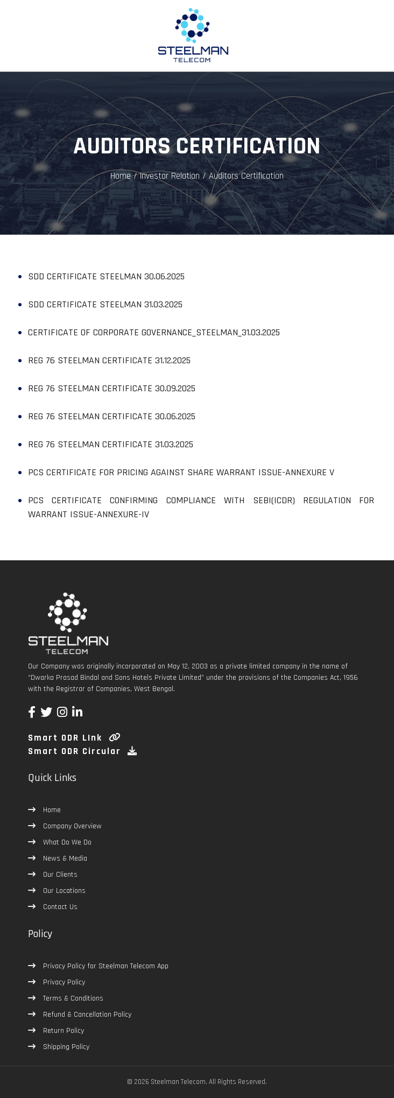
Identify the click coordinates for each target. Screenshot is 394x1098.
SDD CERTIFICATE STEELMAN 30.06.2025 (106, 276)
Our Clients (59, 874)
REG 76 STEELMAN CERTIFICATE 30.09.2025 (111, 388)
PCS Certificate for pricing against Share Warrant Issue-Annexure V (181, 472)
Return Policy (62, 1031)
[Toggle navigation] (24, 43)
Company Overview (71, 826)
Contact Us (59, 907)
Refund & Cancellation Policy (86, 1014)
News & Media (64, 858)
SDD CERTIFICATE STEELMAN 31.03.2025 (105, 304)
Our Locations (63, 891)
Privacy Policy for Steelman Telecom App (104, 966)
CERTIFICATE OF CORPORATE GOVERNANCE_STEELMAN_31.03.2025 (154, 332)
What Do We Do (66, 842)
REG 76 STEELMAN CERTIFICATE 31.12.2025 (109, 360)
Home (120, 176)
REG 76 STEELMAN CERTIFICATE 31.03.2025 (110, 444)
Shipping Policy (65, 1047)
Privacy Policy (63, 982)
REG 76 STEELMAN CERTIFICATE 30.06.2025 (111, 416)
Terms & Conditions (72, 998)
